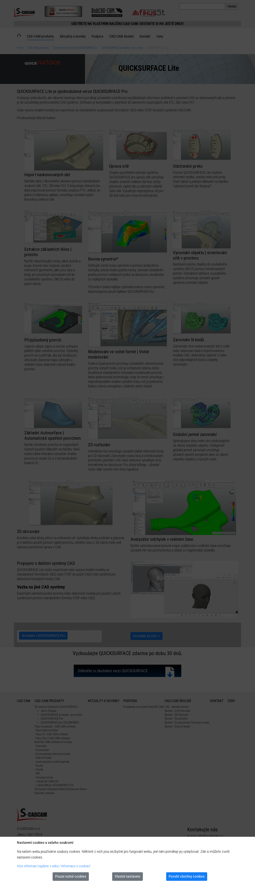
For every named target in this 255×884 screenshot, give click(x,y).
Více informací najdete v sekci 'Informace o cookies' (54, 866)
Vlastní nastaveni (127, 876)
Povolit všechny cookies (187, 876)
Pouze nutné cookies (70, 876)
